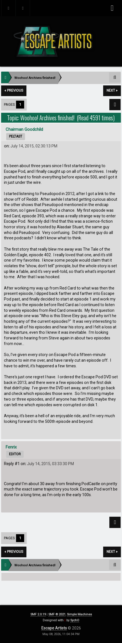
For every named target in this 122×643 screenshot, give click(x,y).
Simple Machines (79, 614)
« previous (13, 90)
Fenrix (11, 447)
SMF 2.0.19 (38, 614)
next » (112, 90)
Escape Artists (54, 628)
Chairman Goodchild (24, 129)
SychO (74, 620)
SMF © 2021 (56, 614)
